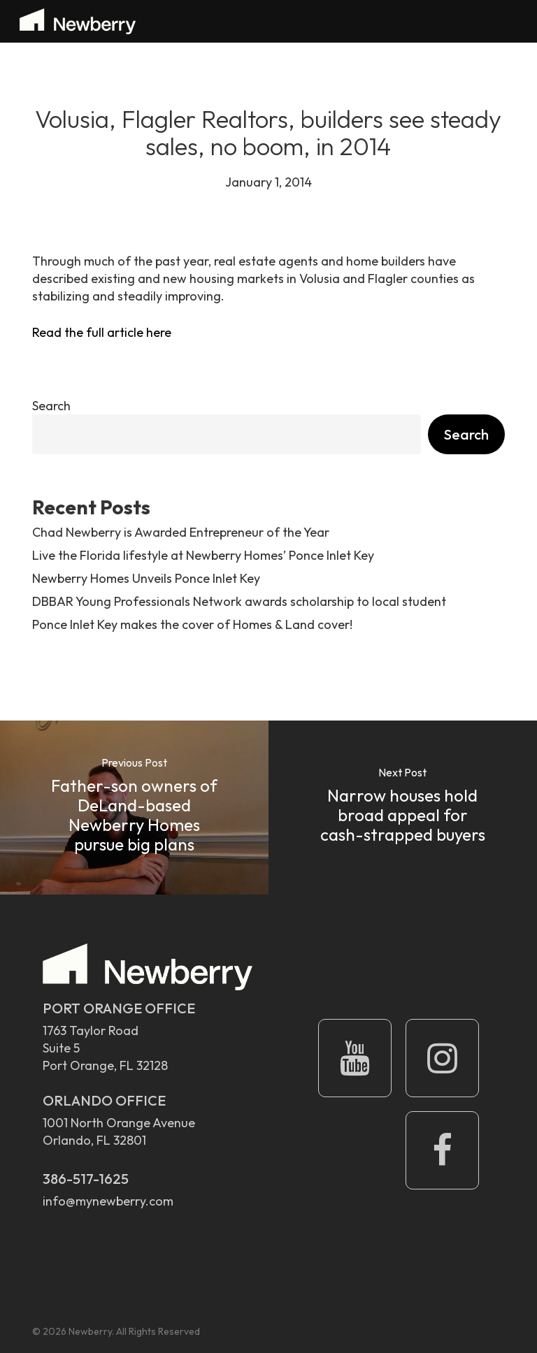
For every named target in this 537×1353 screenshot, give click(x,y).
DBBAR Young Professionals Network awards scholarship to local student (239, 601)
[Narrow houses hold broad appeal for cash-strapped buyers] (402, 808)
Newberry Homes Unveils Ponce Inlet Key (146, 578)
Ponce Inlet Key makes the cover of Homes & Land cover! (192, 624)
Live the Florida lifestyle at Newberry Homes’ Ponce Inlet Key (203, 555)
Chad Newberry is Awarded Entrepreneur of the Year (180, 532)
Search (51, 406)
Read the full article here (101, 332)
